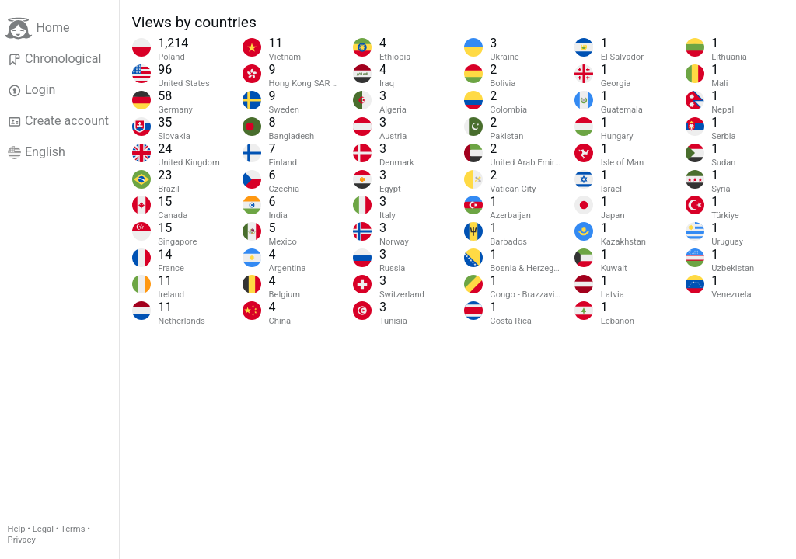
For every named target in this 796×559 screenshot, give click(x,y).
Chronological (55, 59)
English (36, 152)
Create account (58, 121)
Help (17, 529)
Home (37, 28)
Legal (43, 529)
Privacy (22, 540)
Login (32, 90)
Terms (73, 529)
